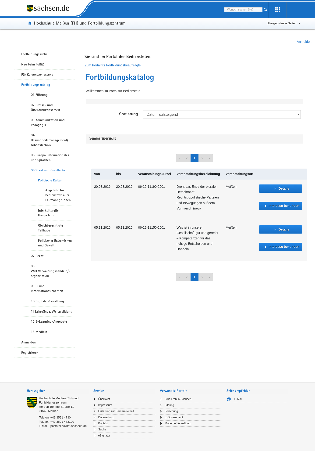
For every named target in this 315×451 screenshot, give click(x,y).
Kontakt (103, 423)
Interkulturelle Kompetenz (48, 212)
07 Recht (37, 256)
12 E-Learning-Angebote (49, 321)
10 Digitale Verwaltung (47, 301)
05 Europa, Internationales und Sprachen (50, 157)
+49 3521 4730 (60, 417)
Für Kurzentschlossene (37, 74)
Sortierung (128, 114)
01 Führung (39, 95)
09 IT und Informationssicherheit (47, 288)
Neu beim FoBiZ (32, 64)
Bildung (169, 405)
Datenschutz (106, 417)
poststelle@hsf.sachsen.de (68, 426)
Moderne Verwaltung (178, 423)
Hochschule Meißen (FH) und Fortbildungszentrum (79, 23)
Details (283, 188)
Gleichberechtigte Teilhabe (50, 227)
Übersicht (104, 399)
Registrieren (30, 352)
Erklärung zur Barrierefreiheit (116, 411)
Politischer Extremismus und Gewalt (55, 243)
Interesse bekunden (284, 206)
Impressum (105, 405)
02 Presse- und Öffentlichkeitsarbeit (45, 107)
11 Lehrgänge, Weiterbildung (51, 311)
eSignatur (104, 435)
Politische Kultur (50, 180)
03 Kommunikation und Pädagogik (48, 122)
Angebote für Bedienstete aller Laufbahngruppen (58, 195)
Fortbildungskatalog (35, 85)
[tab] (58, 391)
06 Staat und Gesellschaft (49, 170)
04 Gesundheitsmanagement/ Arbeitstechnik (49, 140)
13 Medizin (39, 332)
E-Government (174, 417)
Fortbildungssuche (34, 54)
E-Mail (238, 399)
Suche (102, 429)
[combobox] (243, 9)
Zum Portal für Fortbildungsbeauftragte (113, 65)
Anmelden (304, 41)
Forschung (171, 411)
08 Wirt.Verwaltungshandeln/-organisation (50, 271)
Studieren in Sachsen (178, 399)
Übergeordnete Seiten (281, 23)
